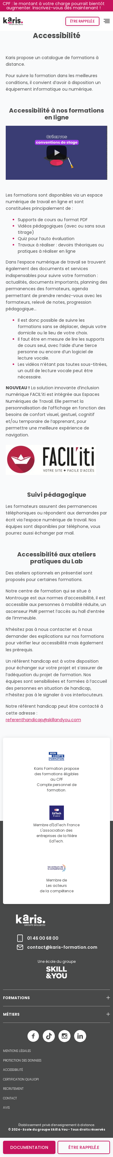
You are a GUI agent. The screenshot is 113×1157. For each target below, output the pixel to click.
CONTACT (10, 1098)
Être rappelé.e (82, 21)
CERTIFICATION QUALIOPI (21, 1079)
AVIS (6, 1108)
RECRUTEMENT (13, 1089)
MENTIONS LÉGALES (17, 1051)
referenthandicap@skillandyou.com (43, 720)
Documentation (29, 1147)
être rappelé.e (83, 1147)
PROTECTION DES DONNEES (22, 1060)
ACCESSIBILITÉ (13, 1070)
